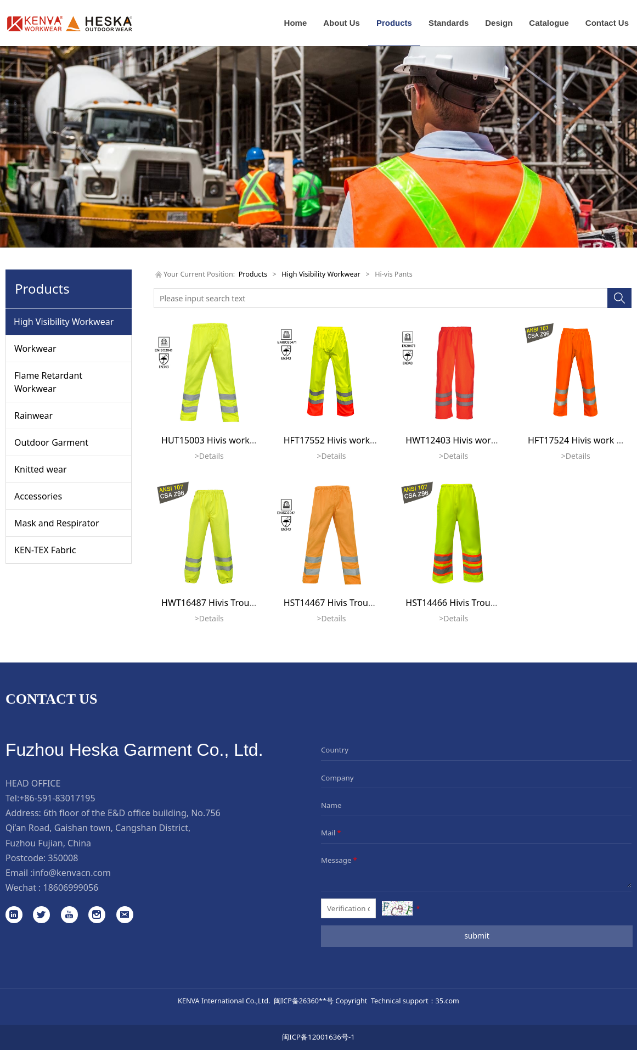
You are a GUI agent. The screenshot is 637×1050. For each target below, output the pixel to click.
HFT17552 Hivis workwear (337, 440)
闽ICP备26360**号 (304, 1001)
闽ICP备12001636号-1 (318, 1037)
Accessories (38, 496)
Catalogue (549, 22)
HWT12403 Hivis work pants (463, 440)
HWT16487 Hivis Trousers (214, 603)
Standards (449, 22)
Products (394, 22)
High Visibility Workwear (64, 322)
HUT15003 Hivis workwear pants (228, 440)
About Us (341, 22)
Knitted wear (40, 469)
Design (498, 22)
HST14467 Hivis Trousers (335, 603)
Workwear (35, 348)
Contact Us (607, 22)
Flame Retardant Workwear (48, 382)
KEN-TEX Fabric (45, 550)
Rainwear (33, 415)
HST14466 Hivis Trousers (456, 603)
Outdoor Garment (51, 442)
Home (295, 22)
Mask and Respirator (56, 523)
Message (340, 860)
